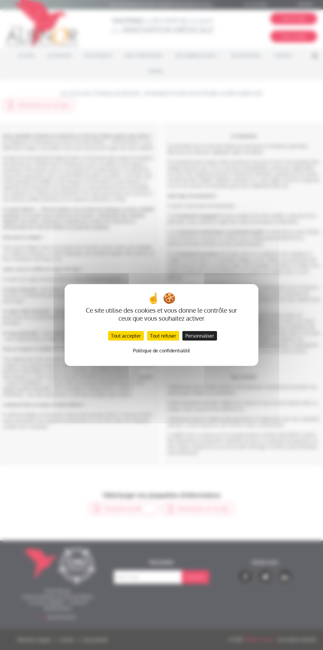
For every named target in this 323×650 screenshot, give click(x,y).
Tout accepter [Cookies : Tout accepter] (126, 336)
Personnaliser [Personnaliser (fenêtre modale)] (199, 336)
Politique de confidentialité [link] (161, 351)
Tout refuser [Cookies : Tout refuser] (163, 336)
